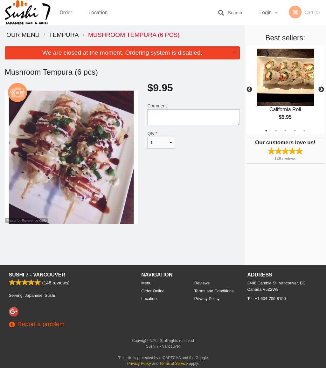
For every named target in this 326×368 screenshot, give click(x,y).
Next (321, 89)
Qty (161, 140)
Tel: (266, 298)
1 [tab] (266, 130)
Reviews (202, 283)
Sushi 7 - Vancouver (37, 274)
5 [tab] (304, 130)
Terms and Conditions (214, 291)
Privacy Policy (207, 298)
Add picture (18, 92)
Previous (249, 89)
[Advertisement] (122, 244)
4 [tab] (295, 130)
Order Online (67, 17)
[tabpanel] (285, 89)
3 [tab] (285, 130)
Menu (146, 283)
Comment (193, 114)
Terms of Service (173, 363)
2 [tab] (276, 130)
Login (265, 13)
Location (98, 13)
